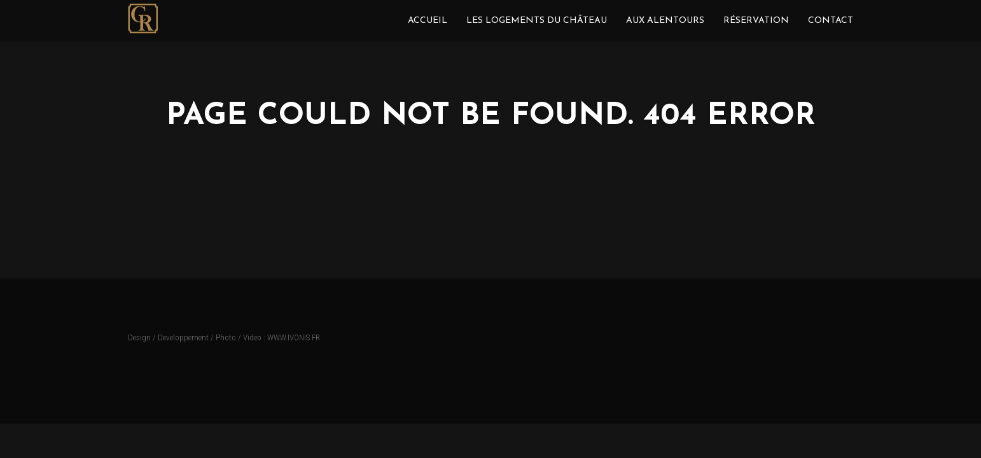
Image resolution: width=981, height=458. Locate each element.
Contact (830, 20)
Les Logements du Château (536, 20)
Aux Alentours (665, 20)
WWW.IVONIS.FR (293, 337)
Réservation (756, 20)
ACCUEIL (427, 20)
